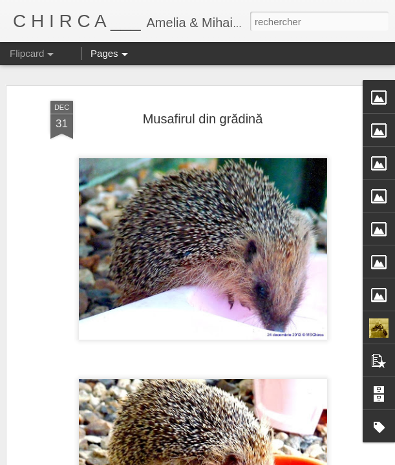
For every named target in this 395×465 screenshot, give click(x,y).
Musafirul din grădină (203, 119)
